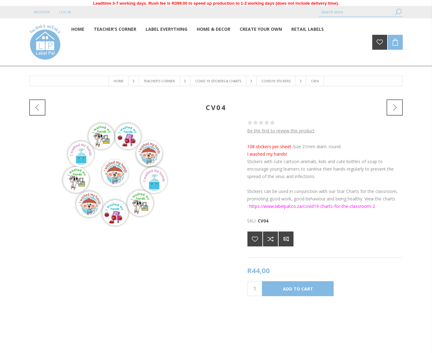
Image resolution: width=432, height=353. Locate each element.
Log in (65, 12)
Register (42, 12)
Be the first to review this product (281, 131)
